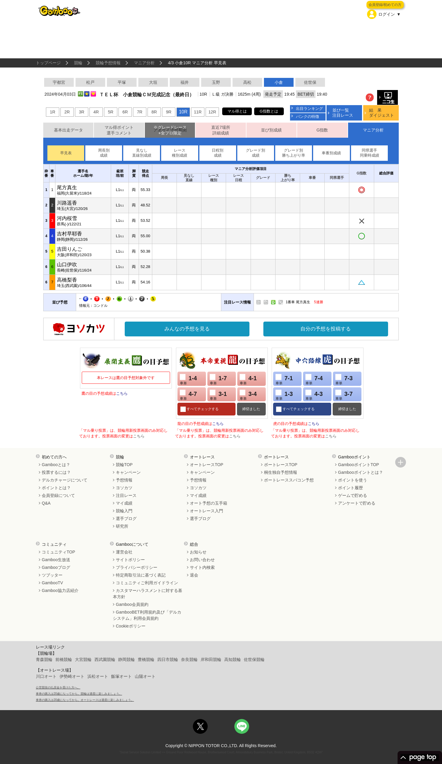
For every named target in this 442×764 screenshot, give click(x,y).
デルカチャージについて (64, 480)
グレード (263, 178)
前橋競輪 (63, 659)
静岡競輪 (126, 659)
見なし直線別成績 (141, 153)
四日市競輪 (167, 659)
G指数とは (269, 111)
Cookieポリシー (130, 626)
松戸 (90, 82)
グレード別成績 (255, 153)
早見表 (66, 153)
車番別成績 (331, 153)
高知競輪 (232, 659)
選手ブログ (126, 518)
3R (81, 112)
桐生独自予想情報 (280, 472)
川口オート (46, 676)
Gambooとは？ (56, 464)
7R (139, 112)
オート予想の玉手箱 (208, 503)
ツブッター (52, 575)
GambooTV (52, 582)
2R (67, 112)
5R (110, 112)
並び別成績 (271, 130)
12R (212, 112)
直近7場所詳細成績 (220, 130)
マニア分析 (144, 62)
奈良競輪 (189, 659)
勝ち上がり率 (288, 178)
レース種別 (213, 178)
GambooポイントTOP (358, 464)
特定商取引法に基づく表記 (141, 575)
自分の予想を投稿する (325, 329)
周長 (164, 178)
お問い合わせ (202, 559)
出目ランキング (309, 108)
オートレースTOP (206, 464)
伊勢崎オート (72, 676)
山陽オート (145, 676)
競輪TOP (124, 464)
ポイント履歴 (350, 487)
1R (52, 112)
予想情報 (124, 480)
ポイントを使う (352, 480)
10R (183, 111)
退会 (194, 575)
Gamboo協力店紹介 (60, 590)
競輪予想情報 (108, 62)
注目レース (126, 495)
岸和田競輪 (211, 659)
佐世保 (310, 82)
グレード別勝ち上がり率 (293, 153)
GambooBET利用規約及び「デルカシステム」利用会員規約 (147, 615)
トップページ (48, 62)
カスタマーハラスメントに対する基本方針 (147, 593)
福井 (184, 82)
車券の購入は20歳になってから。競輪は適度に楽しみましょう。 (79, 693)
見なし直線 (189, 178)
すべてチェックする (202, 409)
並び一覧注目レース (342, 113)
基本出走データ (68, 130)
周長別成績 (104, 153)
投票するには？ (56, 472)
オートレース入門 (206, 510)
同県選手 (337, 178)
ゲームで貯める (352, 495)
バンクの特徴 (307, 116)
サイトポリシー (130, 559)
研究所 (122, 526)
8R (154, 112)
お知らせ (198, 552)
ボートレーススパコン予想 (289, 480)
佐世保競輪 (254, 659)
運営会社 (124, 552)
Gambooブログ (56, 567)
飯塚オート (121, 676)
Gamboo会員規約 (132, 604)
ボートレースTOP (280, 464)
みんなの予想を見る (187, 329)
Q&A (46, 503)
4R (96, 112)
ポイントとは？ (56, 487)
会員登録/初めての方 (385, 5)
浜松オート (97, 676)
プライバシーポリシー (136, 567)
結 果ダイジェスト (381, 113)
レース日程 (238, 178)
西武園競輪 (105, 659)
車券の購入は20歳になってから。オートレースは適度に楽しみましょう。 (85, 700)
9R (168, 112)
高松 (247, 82)
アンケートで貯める (356, 503)
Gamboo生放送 (56, 559)
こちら (122, 393)
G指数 (322, 130)
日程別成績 (217, 153)
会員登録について (58, 495)
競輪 (78, 62)
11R (197, 112)
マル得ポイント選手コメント (119, 130)
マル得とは (237, 111)
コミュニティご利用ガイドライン (147, 582)
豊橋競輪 (146, 659)
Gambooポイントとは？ (360, 472)
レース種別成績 (179, 153)
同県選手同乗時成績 (369, 153)
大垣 (153, 82)
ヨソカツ (124, 487)
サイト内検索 (202, 567)
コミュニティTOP (58, 552)
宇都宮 (59, 82)
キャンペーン (128, 472)
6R (125, 112)
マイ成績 (124, 503)
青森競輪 (44, 659)
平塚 (122, 82)
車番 (312, 178)
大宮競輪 (83, 659)
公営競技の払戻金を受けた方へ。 (58, 687)
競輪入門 (124, 510)
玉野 (216, 82)
